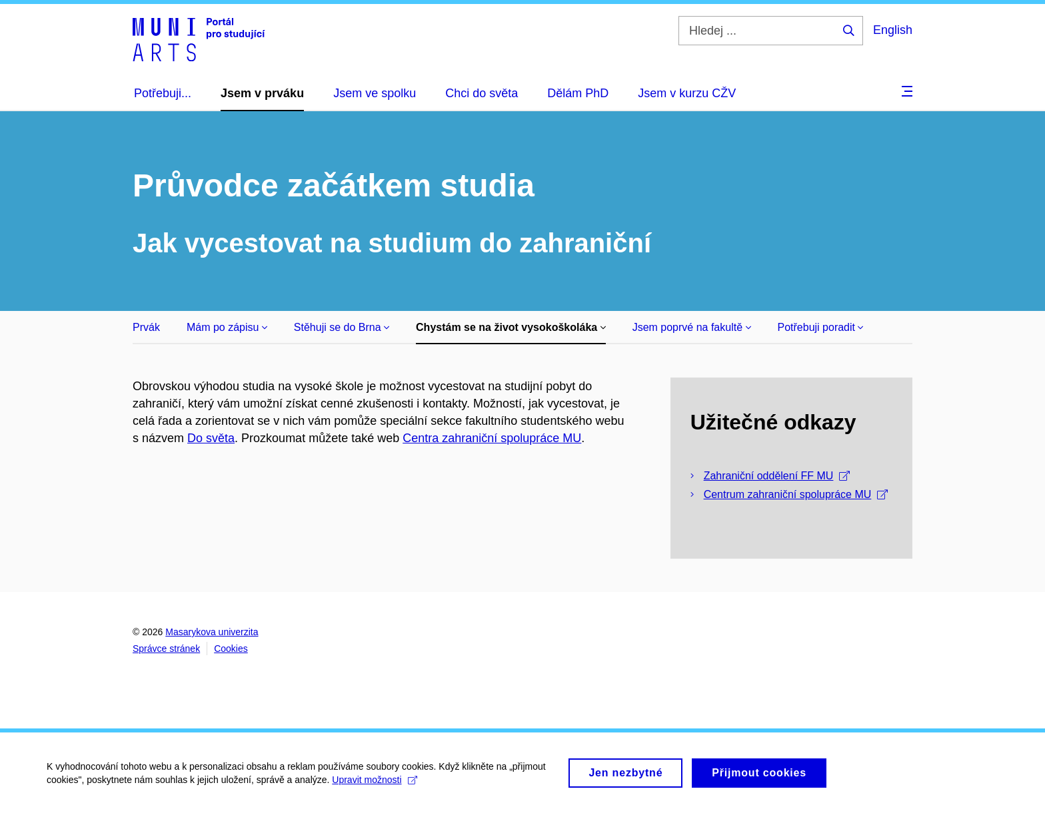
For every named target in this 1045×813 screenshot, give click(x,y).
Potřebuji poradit (821, 327)
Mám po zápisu (227, 327)
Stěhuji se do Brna (341, 327)
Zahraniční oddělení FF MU (777, 475)
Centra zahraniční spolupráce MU (492, 438)
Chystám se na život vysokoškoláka (511, 327)
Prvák (146, 327)
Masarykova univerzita (211, 632)
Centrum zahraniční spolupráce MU (796, 494)
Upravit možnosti (374, 783)
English (892, 30)
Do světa (211, 438)
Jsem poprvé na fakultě (691, 327)
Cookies (231, 648)
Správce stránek (166, 648)
